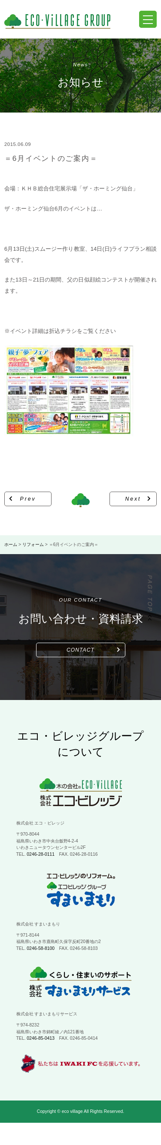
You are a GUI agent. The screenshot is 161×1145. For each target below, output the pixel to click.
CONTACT (80, 650)
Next (133, 499)
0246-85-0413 (41, 1038)
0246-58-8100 (41, 948)
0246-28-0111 (41, 854)
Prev (28, 499)
